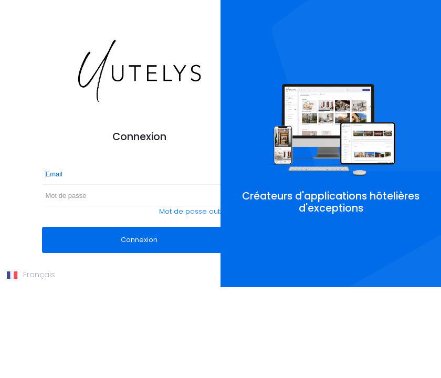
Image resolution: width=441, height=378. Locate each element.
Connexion (139, 240)
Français (31, 274)
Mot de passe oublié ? (197, 211)
